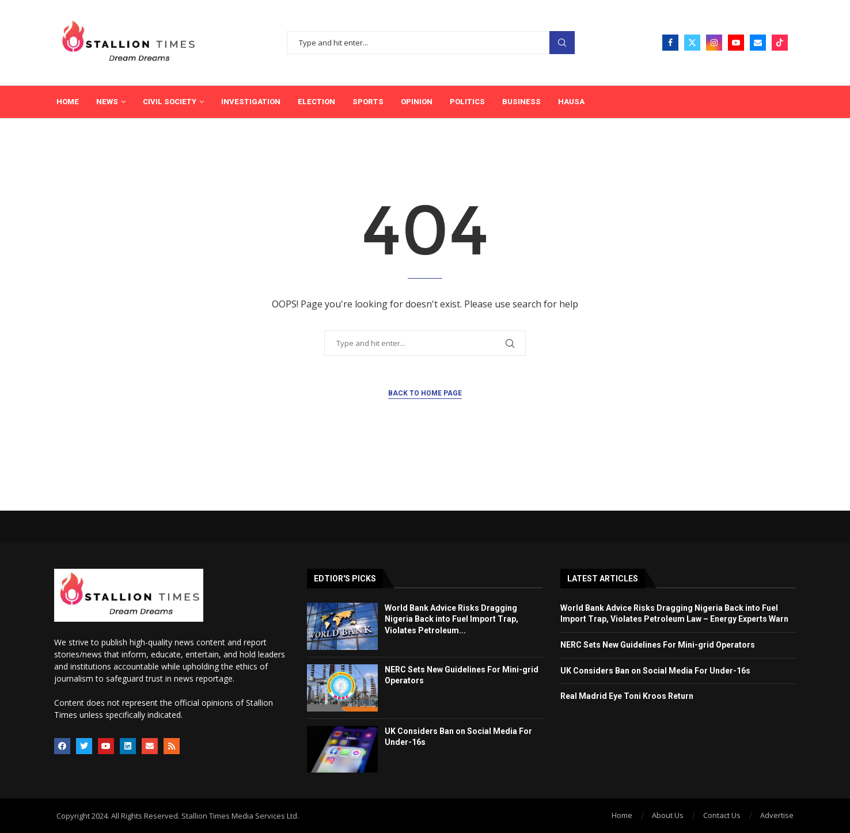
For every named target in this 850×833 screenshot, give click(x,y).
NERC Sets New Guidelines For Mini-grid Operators (657, 644)
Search (562, 43)
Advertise (777, 815)
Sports (368, 101)
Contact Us (722, 815)
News (107, 101)
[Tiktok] (780, 43)
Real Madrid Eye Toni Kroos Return (626, 696)
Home (67, 101)
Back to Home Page (425, 393)
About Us (668, 815)
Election (316, 101)
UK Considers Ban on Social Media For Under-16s (655, 670)
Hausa (571, 101)
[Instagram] (714, 43)
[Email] (758, 43)
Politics (467, 101)
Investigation (250, 101)
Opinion (416, 101)
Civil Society (169, 101)
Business (521, 101)
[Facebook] (670, 43)
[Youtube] (736, 43)
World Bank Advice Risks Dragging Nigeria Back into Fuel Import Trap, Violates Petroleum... (451, 619)
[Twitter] (692, 43)
